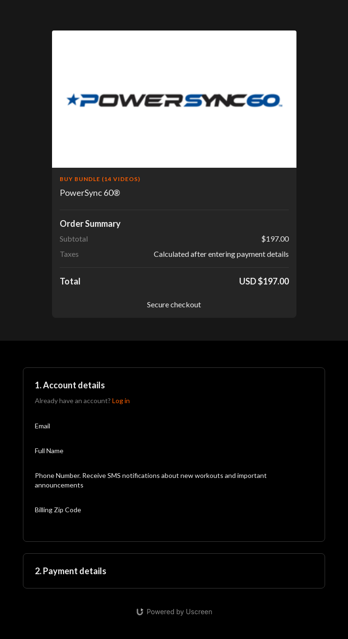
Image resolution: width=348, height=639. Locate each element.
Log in (121, 400)
